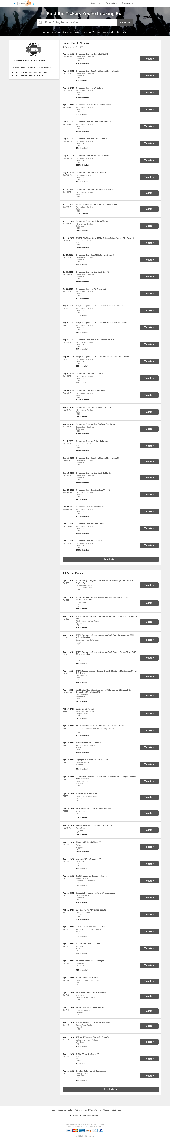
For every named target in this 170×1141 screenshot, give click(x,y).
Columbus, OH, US (73, 47)
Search (125, 22)
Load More (110, 559)
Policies (79, 1110)
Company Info (64, 1110)
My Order (104, 1110)
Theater (127, 3)
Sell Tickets (91, 1110)
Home (52, 1110)
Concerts (111, 3)
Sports (95, 3)
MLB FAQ (116, 1110)
